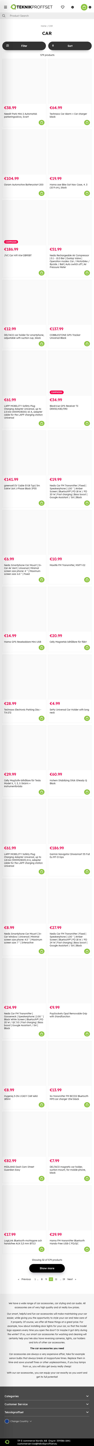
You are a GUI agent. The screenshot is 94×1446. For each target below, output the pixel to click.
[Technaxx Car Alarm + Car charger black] (69, 81)
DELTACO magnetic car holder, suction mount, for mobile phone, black (68, 1169)
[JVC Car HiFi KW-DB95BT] (24, 223)
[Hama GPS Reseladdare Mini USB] (24, 609)
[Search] (47, 15)
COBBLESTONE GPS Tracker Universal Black (65, 336)
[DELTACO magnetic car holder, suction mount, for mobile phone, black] (69, 1134)
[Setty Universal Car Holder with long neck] (69, 677)
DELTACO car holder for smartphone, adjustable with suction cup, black (24, 336)
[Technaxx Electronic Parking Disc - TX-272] (24, 677)
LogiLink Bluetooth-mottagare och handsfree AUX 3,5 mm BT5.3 (23, 1242)
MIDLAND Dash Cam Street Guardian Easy (19, 1168)
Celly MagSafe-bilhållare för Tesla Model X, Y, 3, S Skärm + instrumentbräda (22, 783)
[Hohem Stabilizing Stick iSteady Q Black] (69, 748)
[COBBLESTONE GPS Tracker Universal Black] (69, 302)
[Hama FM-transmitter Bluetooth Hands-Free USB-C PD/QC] (69, 1208)
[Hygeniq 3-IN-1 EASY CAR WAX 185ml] (24, 1063)
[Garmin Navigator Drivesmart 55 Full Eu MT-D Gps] (69, 821)
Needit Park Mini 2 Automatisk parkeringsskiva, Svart (20, 115)
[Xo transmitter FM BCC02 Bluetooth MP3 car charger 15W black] (69, 1063)
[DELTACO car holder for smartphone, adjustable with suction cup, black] (24, 302)
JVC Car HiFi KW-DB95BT (18, 255)
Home (43, 26)
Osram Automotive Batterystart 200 (23, 184)
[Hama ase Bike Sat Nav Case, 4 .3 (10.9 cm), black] (69, 152)
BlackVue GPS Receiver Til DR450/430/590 (64, 407)
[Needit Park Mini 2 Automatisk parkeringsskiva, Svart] (24, 81)
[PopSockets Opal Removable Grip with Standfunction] (69, 980)
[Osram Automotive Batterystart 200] (24, 152)
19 (64, 1279)
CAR (51, 26)
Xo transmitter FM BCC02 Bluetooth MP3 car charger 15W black (69, 1098)
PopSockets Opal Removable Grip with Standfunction (68, 1015)
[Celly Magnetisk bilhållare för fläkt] (69, 609)
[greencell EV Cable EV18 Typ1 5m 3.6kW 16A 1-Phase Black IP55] (24, 453)
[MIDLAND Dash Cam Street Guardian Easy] (24, 1134)
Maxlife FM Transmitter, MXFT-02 (67, 565)
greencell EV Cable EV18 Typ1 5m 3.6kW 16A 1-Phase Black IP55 (22, 487)
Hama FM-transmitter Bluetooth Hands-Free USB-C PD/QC (67, 1242)
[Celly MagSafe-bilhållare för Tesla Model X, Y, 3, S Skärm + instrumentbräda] (24, 748)
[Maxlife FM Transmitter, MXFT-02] (69, 532)
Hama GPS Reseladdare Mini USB (22, 641)
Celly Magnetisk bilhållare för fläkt (68, 641)
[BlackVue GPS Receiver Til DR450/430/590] (69, 373)
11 (56, 1279)
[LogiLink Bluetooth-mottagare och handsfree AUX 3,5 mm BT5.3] (24, 1208)
